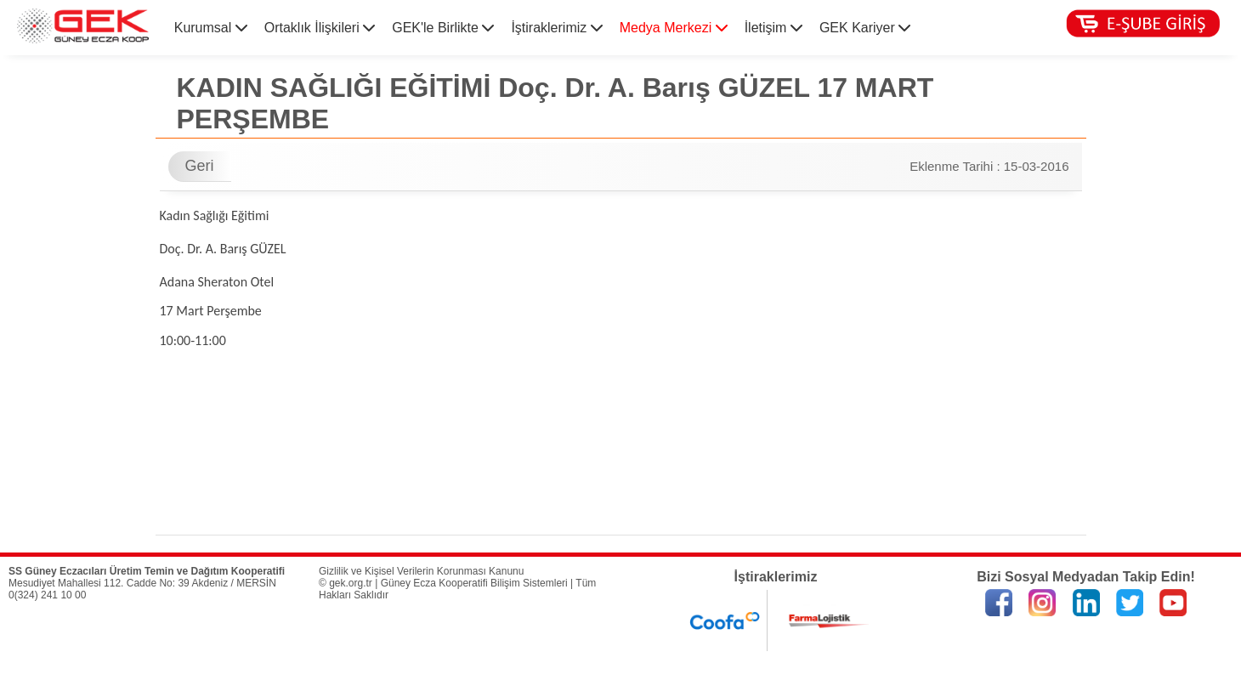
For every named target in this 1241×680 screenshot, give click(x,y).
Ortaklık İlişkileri (319, 27)
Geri (199, 165)
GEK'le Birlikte (443, 27)
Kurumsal (210, 27)
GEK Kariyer (864, 27)
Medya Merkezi (674, 27)
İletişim (773, 27)
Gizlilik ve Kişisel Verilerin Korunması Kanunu (421, 571)
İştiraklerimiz (556, 27)
